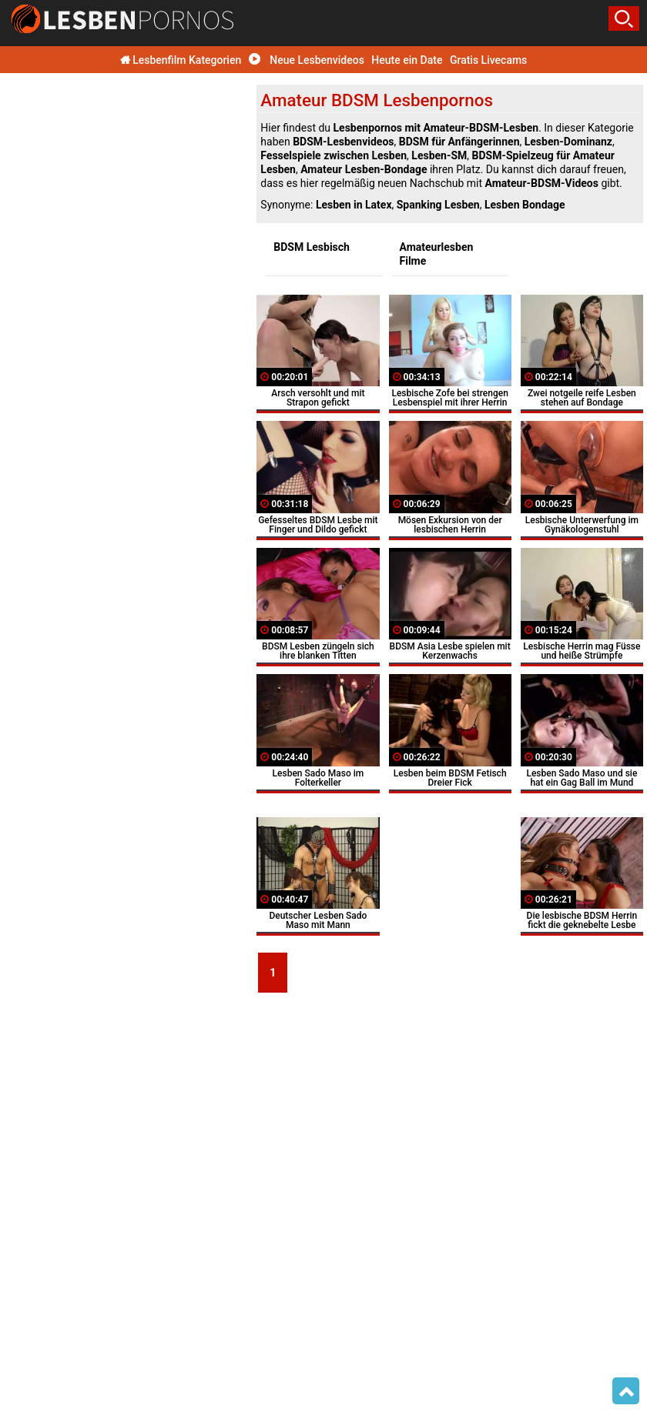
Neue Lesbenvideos (306, 60)
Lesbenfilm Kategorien (181, 60)
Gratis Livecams (488, 60)
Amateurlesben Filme (437, 254)
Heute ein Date (406, 60)
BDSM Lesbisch (311, 247)
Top (626, 1391)
